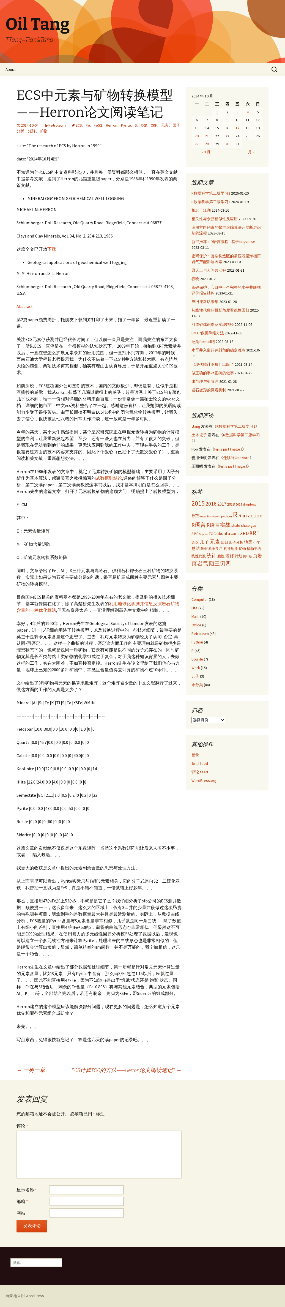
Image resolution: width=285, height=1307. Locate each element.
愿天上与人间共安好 (208, 270)
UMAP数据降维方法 (207, 333)
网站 (21, 1213)
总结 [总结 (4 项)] (195, 548)
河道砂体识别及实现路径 (212, 324)
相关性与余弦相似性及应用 (214, 218)
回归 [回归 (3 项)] (224, 542)
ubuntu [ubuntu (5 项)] (223, 533)
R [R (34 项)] (235, 514)
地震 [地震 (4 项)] (248, 542)
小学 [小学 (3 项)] (256, 542)
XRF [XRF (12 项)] (254, 533)
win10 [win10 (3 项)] (235, 533)
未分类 (197, 684)
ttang (195, 426)
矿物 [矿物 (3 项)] (242, 548)
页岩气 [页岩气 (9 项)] (199, 563)
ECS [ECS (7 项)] (195, 515)
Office (196, 625)
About (11, 69)
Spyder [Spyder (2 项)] (203, 534)
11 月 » (248, 151)
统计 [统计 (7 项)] (212, 555)
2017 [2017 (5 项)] (221, 504)
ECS (79, 125)
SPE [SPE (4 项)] (194, 533)
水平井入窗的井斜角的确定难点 (218, 350)
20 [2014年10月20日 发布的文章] (197, 135)
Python (197, 642)
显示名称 (27, 1190)
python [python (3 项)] (226, 516)
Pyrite (126, 125)
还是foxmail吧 (203, 341)
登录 (195, 754)
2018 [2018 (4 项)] (231, 504)
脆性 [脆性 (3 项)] (220, 556)
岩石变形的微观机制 (208, 390)
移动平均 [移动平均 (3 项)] (254, 548)
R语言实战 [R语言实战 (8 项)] (219, 525)
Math (195, 616)
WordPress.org (204, 780)
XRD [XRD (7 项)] (244, 533)
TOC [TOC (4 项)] (212, 533)
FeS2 (98, 125)
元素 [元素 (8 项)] (215, 541)
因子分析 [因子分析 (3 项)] (236, 542)
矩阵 (32, 131)
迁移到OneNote (236, 457)
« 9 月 (205, 151)
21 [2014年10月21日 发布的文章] (207, 135)
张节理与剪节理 (204, 381)
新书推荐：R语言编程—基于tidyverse (223, 241)
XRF (154, 125)
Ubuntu (197, 659)
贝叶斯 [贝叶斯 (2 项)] (247, 556)
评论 (22, 1126)
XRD (144, 125)
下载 (51, 249)
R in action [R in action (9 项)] (250, 515)
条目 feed (199, 763)
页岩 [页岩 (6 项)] (257, 556)
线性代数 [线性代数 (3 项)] (198, 556)
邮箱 (22, 1201)
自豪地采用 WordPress (25, 1295)
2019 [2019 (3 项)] (238, 504)
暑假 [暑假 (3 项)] (204, 548)
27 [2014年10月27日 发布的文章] (197, 143)
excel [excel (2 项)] (203, 516)
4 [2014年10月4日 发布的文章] (248, 112)
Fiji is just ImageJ (228, 449)
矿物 (43, 131)
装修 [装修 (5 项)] (229, 555)
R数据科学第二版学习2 (210, 193)
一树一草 (31, 1069)
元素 (165, 125)
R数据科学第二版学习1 (210, 201)
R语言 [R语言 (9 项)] (198, 524)
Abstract (25, 306)
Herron (111, 125)
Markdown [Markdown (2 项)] (213, 516)
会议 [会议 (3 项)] (195, 542)
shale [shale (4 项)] (235, 525)
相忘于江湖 (201, 210)
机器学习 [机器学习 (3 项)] (216, 548)
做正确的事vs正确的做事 (212, 372)
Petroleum (57, 125)
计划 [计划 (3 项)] (238, 556)
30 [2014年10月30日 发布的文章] (227, 143)
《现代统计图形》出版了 (212, 364)
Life (194, 607)
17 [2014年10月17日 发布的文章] (237, 127)
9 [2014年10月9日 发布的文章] (227, 120)
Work (195, 667)
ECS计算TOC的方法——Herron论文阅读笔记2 (127, 1069)
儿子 (195, 676)
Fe (88, 125)
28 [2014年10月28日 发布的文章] (207, 143)
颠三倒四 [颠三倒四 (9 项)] (220, 563)
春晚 (195, 278)
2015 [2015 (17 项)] (198, 503)
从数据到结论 (109, 478)
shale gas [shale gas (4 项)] (249, 525)
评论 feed (199, 772)
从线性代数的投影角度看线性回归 (220, 310)
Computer (199, 599)
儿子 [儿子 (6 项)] (204, 542)
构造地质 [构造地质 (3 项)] (231, 548)
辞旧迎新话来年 (204, 301)
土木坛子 (199, 434)
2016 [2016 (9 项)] (211, 503)
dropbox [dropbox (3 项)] (249, 504)
